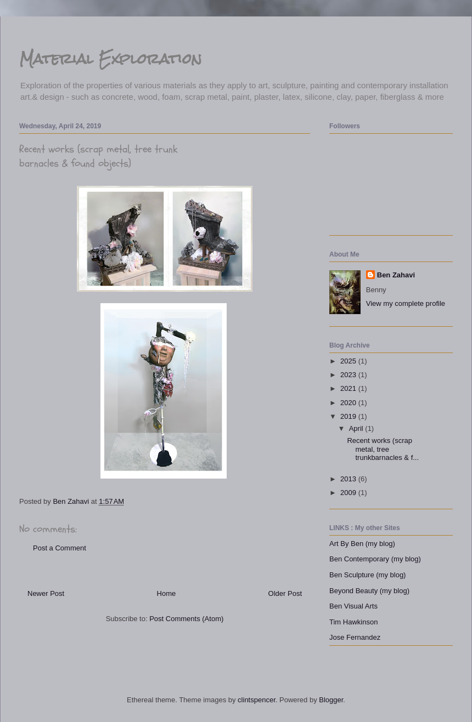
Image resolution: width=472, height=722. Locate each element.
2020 (349, 403)
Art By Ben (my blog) (362, 543)
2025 (349, 361)
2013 (349, 479)
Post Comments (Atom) (186, 619)
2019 (349, 416)
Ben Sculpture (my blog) (367, 575)
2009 (349, 492)
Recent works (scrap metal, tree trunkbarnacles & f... (383, 449)
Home (166, 593)
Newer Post (45, 593)
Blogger (331, 700)
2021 (349, 388)
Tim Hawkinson (353, 622)
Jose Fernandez (354, 637)
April (357, 428)
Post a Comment (59, 548)
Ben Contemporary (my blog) (375, 559)
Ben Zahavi (396, 275)
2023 (349, 375)
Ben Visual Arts (353, 606)
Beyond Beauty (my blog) (369, 591)
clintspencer (257, 700)
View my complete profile (405, 303)
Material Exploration (110, 58)
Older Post (285, 593)
